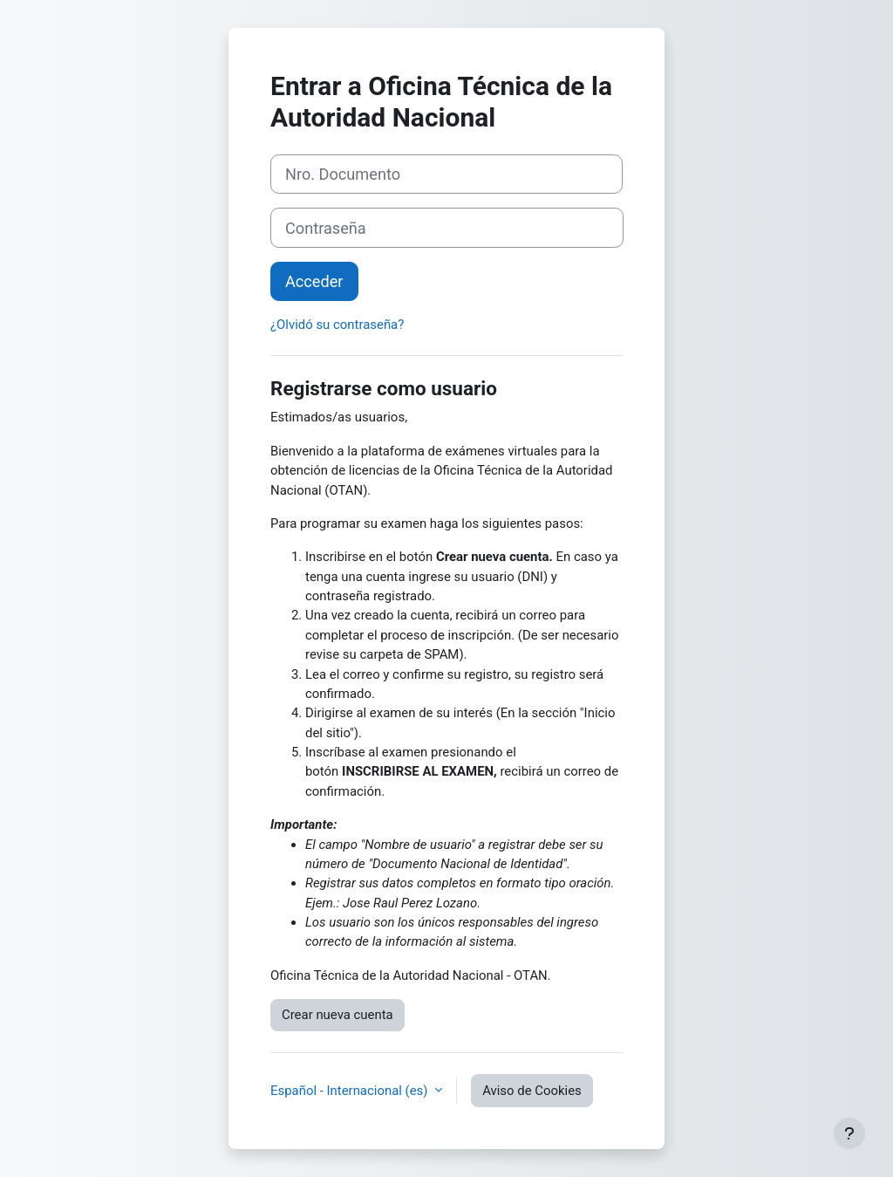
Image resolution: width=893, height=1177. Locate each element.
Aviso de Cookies (532, 1090)
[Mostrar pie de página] (849, 1133)
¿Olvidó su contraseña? (337, 324)
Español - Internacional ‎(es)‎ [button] (350, 1090)
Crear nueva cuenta (337, 1015)
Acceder (314, 281)
